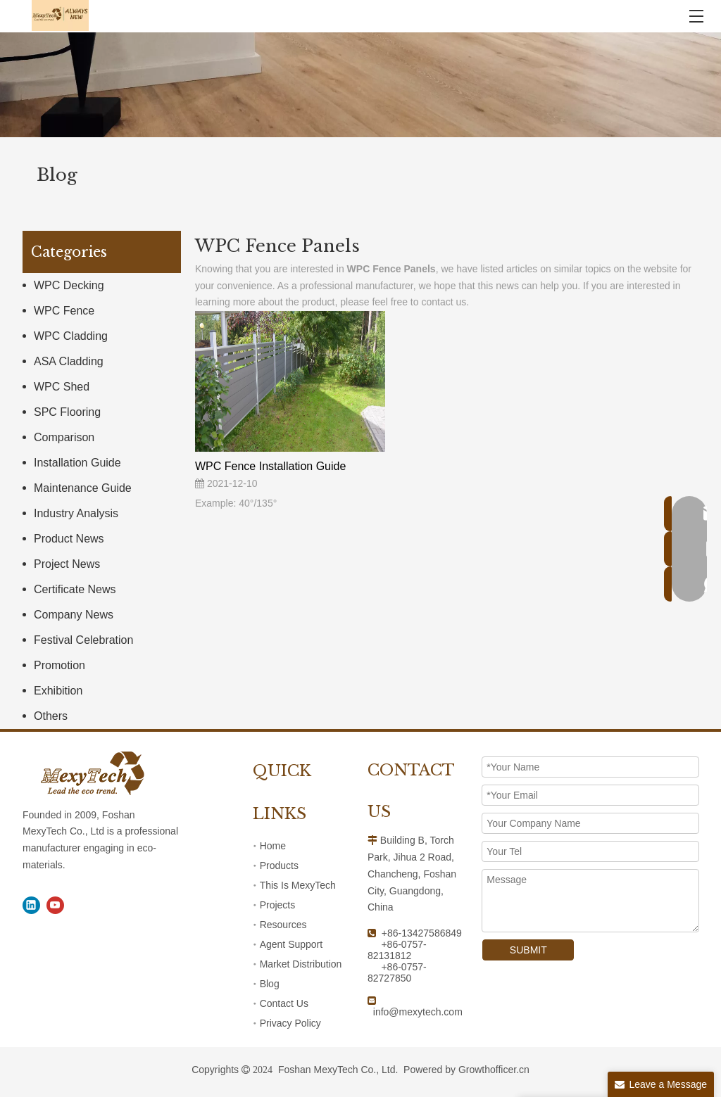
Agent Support (291, 944)
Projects (278, 905)
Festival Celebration (83, 640)
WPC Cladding (71, 336)
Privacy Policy (290, 1023)
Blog (270, 983)
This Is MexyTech (298, 885)
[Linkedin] (31, 905)
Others (51, 716)
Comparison (64, 437)
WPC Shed (61, 387)
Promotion (59, 665)
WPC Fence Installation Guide (270, 466)
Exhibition (58, 691)
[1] (360, 84)
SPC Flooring (67, 412)
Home (273, 845)
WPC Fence (64, 311)
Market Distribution (301, 964)
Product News (69, 539)
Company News (73, 615)
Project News (67, 564)
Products (279, 865)
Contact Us (284, 1003)
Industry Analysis (76, 513)
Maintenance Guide (83, 488)
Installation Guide (77, 463)
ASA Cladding (69, 361)
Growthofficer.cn (493, 1069)
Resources (283, 924)
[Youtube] (55, 905)
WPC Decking (69, 285)
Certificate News (74, 589)
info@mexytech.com (418, 1011)
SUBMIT (528, 950)
